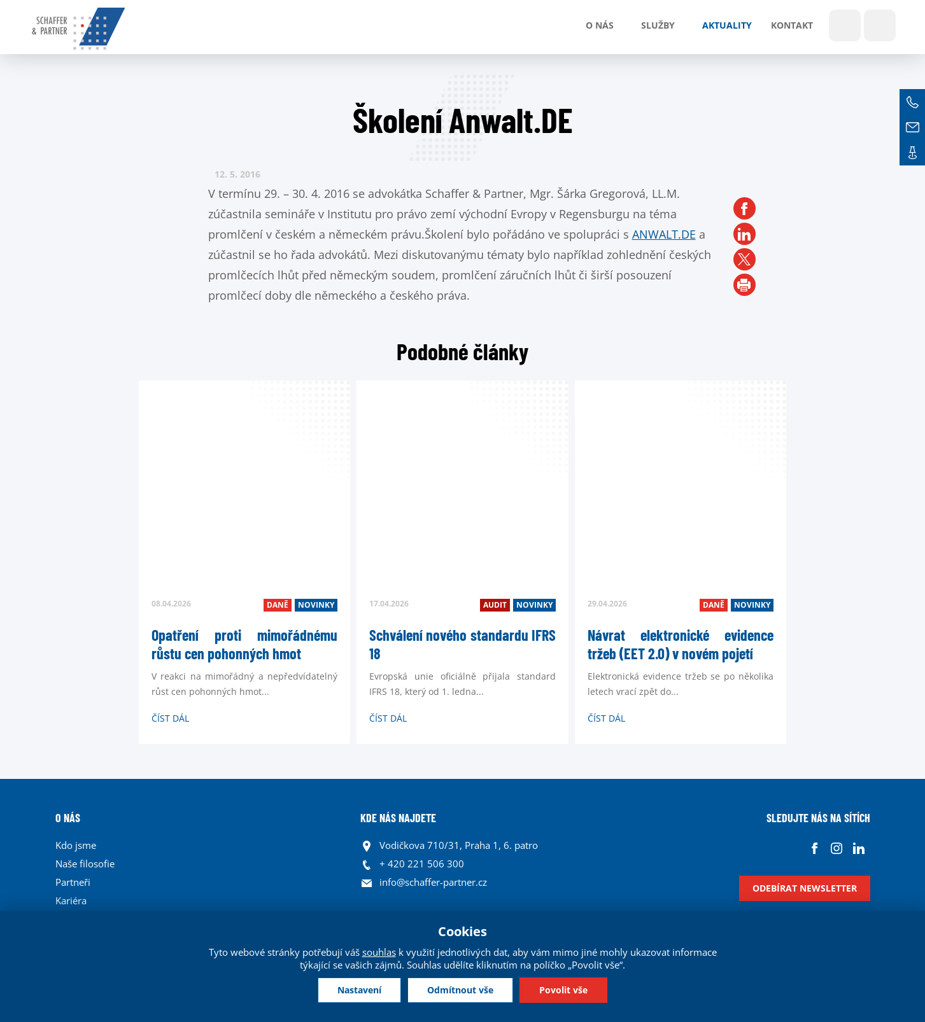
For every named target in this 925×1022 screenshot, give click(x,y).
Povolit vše (563, 990)
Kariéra (71, 900)
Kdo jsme (75, 845)
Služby (658, 25)
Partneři (72, 882)
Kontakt (792, 25)
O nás (600, 25)
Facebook (814, 848)
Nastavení (359, 990)
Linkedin (859, 848)
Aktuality (727, 25)
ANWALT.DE (664, 234)
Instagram (837, 848)
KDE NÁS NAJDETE (398, 818)
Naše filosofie (85, 863)
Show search (845, 25)
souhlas (379, 952)
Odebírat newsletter (804, 888)
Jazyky (880, 25)
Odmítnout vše (460, 990)
